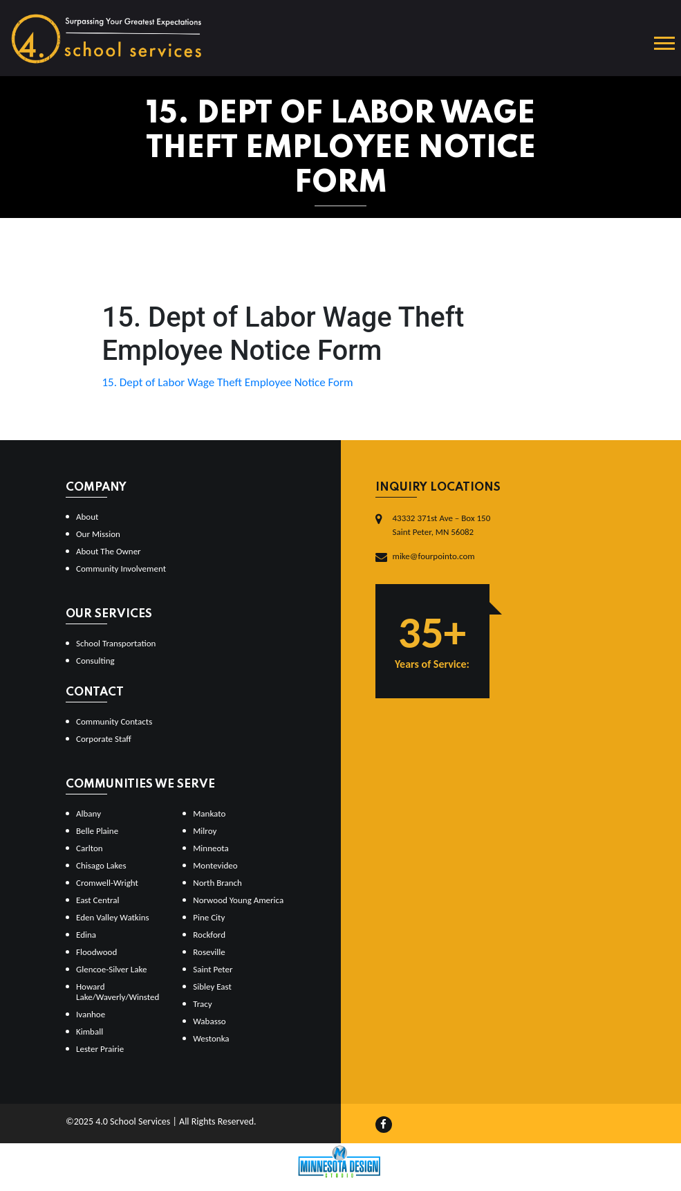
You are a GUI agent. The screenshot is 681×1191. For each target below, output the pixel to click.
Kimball (89, 1031)
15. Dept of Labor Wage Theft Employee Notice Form (227, 382)
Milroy (204, 831)
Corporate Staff (103, 739)
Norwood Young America (238, 900)
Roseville (209, 952)
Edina (86, 934)
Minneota (211, 848)
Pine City (209, 917)
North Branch (217, 883)
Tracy (202, 1004)
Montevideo (215, 865)
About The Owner (108, 551)
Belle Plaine (97, 831)
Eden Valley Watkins (112, 917)
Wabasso (209, 1021)
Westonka (211, 1038)
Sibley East (212, 986)
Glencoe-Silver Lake (111, 969)
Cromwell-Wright (107, 883)
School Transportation (116, 643)
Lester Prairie (100, 1049)
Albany (88, 813)
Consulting (95, 660)
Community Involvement (121, 568)
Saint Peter (212, 969)
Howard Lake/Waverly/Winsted (117, 991)
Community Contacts (114, 721)
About (87, 516)
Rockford (209, 934)
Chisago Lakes (101, 865)
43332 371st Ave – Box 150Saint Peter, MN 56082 (442, 525)
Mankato (209, 813)
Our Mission (98, 534)
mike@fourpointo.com (434, 556)
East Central (98, 900)
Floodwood (96, 952)
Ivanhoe (90, 1014)
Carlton (89, 848)
